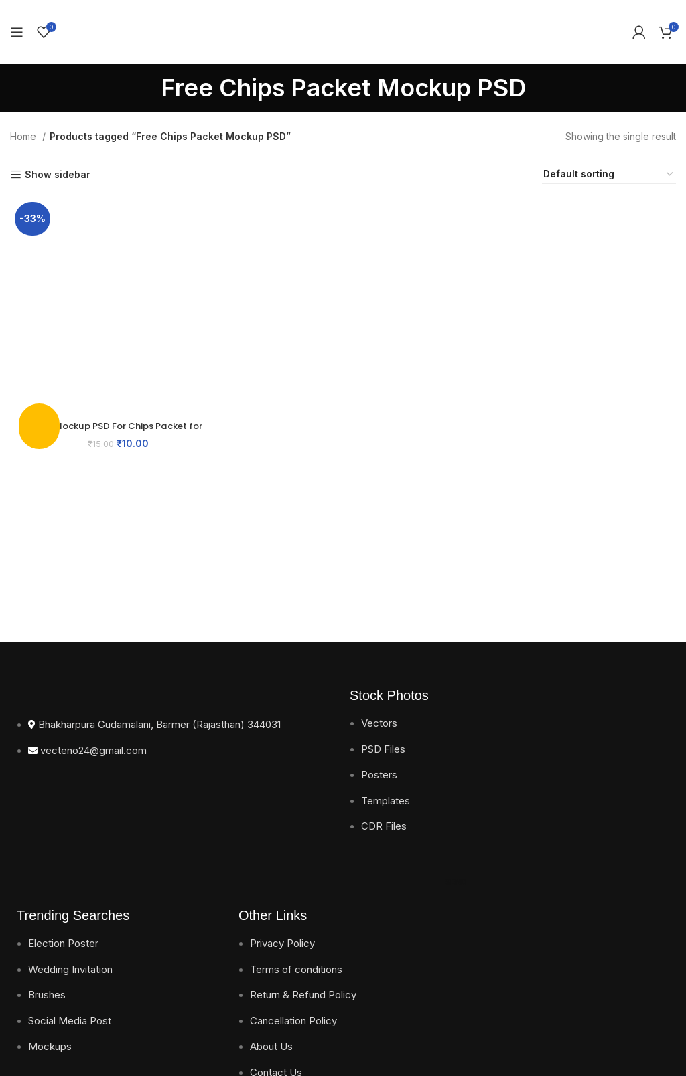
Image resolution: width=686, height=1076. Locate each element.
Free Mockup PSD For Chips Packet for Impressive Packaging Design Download (116, 429)
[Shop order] (609, 175)
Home (24, 136)
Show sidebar (57, 174)
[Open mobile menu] (16, 32)
